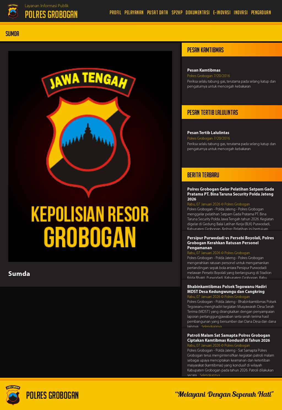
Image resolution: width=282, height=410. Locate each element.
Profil (115, 12)
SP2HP (177, 12)
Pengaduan (261, 12)
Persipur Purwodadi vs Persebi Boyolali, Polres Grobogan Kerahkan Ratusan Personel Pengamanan (230, 243)
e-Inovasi (222, 12)
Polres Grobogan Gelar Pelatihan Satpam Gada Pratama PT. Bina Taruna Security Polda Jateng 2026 (230, 195)
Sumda (19, 274)
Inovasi (241, 12)
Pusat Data (157, 12)
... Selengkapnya (210, 326)
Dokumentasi (198, 12)
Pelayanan (134, 12)
